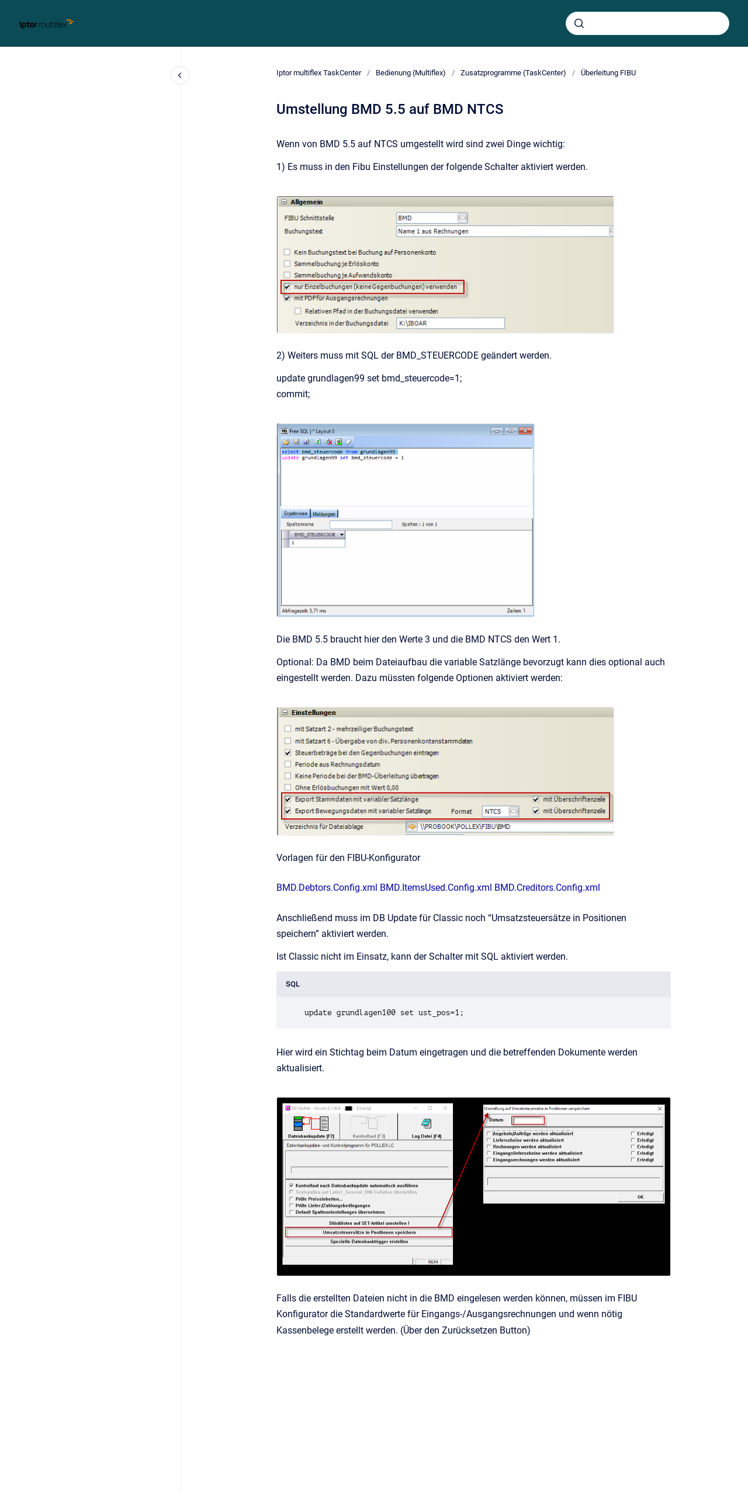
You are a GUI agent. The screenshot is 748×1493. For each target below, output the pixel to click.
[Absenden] (579, 23)
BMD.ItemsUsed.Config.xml (436, 887)
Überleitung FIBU (608, 72)
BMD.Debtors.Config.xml (327, 887)
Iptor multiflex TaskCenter (318, 72)
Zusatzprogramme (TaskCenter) (513, 72)
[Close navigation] (180, 75)
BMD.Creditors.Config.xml (547, 887)
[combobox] (647, 23)
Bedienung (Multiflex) (411, 72)
